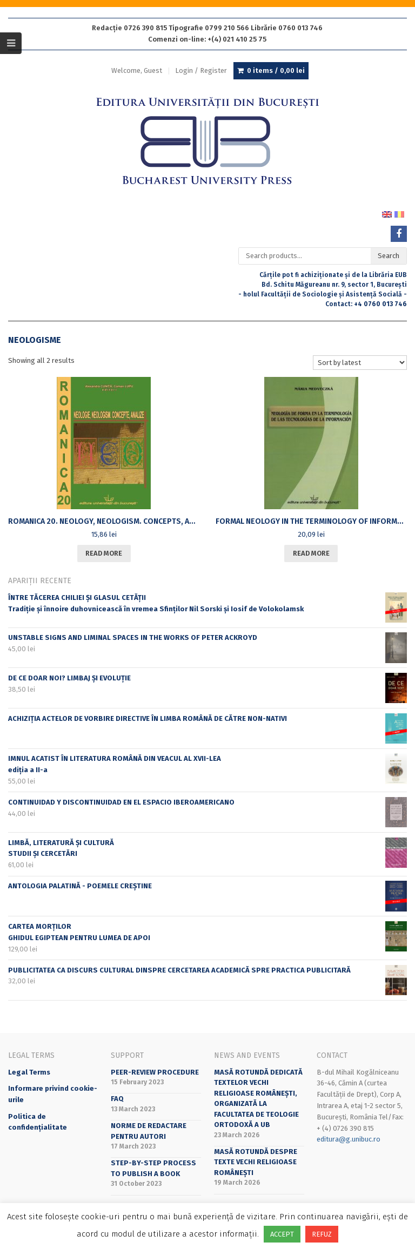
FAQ (117, 1099)
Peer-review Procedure (155, 1072)
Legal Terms (29, 1072)
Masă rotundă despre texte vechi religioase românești (255, 1162)
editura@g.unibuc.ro (348, 1139)
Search (388, 256)
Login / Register (201, 70)
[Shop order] (360, 362)
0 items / (276, 70)
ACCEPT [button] (282, 1234)
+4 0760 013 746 (380, 304)
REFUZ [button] (322, 1234)
